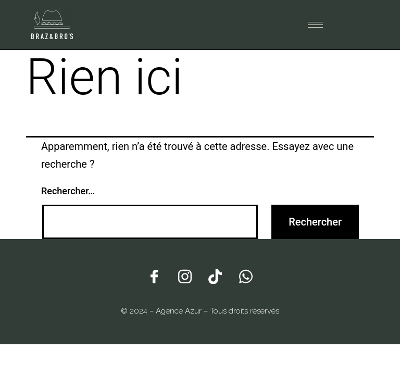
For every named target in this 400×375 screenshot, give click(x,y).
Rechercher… (68, 190)
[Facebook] (154, 275)
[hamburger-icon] (315, 25)
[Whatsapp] (246, 275)
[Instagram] (185, 275)
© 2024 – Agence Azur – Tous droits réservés (200, 311)
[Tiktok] (215, 275)
